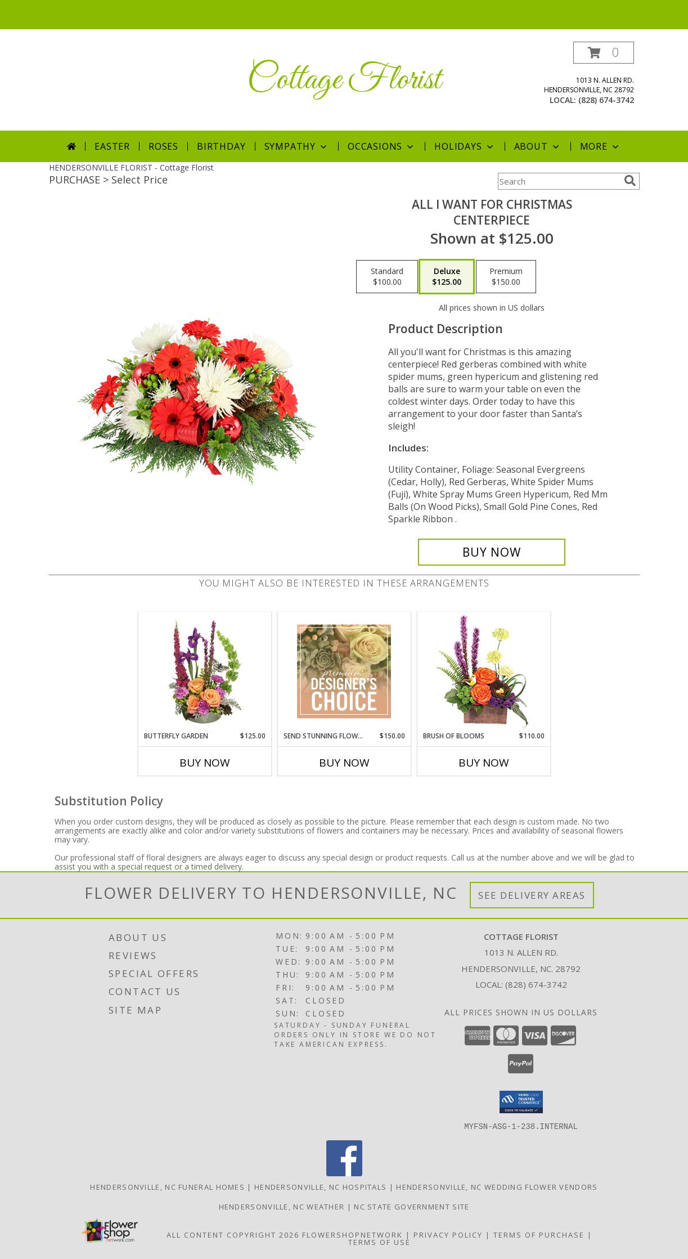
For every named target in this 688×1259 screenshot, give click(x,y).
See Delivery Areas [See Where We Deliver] (532, 895)
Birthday (221, 146)
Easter (112, 146)
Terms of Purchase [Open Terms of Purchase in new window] (538, 1234)
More (600, 146)
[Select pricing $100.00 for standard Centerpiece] (387, 277)
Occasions (382, 146)
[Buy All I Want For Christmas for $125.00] (492, 552)
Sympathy (296, 146)
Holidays (464, 146)
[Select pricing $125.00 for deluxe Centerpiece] (446, 277)
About (537, 146)
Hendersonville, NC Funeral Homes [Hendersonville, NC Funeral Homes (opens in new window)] (167, 1186)
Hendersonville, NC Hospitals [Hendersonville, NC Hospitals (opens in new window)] (320, 1186)
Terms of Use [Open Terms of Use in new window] (379, 1241)
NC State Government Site (411, 1206)
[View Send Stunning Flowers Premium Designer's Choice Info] (344, 671)
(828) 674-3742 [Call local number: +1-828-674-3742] (606, 100)
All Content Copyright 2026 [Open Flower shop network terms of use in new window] (233, 1234)
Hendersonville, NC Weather (282, 1206)
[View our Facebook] (344, 1172)
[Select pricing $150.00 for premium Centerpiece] (506, 277)
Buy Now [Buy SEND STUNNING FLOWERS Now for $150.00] (344, 762)
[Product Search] (558, 181)
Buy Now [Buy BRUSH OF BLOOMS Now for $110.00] (483, 762)
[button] (603, 53)
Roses (163, 146)
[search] (630, 180)
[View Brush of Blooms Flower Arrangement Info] (483, 672)
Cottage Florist (344, 80)
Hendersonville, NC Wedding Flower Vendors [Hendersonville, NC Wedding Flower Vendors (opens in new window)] (496, 1186)
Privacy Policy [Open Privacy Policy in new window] (448, 1234)
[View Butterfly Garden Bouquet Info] (204, 671)
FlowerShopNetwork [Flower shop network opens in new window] (352, 1234)
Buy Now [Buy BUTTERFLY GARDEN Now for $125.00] (204, 762)
